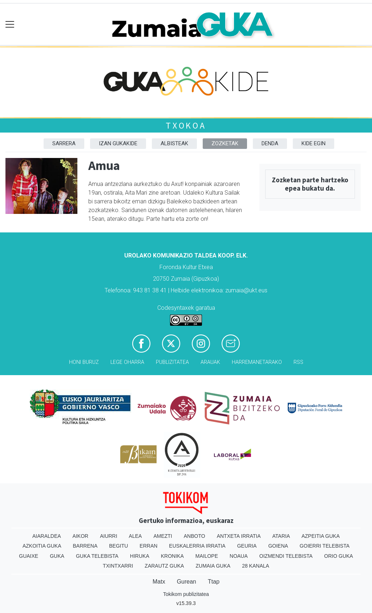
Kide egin (314, 143)
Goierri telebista (324, 546)
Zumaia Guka (212, 566)
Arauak (210, 362)
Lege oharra (127, 362)
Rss (298, 362)
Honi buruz (84, 362)
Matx (159, 582)
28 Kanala (255, 566)
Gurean (186, 582)
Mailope (206, 556)
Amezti (162, 536)
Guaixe (28, 556)
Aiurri (108, 536)
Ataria (281, 536)
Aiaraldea (46, 536)
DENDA (270, 143)
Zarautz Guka (164, 566)
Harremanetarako (257, 362)
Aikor (81, 536)
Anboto (194, 536)
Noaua (239, 556)
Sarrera (64, 143)
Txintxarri (118, 566)
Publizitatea (172, 362)
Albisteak (174, 143)
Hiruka (139, 556)
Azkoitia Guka (42, 546)
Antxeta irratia (239, 536)
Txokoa (186, 125)
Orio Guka (338, 556)
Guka (57, 556)
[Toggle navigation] (10, 24)
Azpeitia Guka (321, 536)
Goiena (278, 546)
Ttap (213, 582)
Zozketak (224, 143)
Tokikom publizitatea (186, 594)
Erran (148, 546)
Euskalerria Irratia (197, 546)
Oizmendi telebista (286, 556)
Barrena (85, 546)
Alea (135, 536)
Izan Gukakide (118, 143)
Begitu (118, 546)
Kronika (172, 556)
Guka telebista (97, 556)
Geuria (247, 546)
